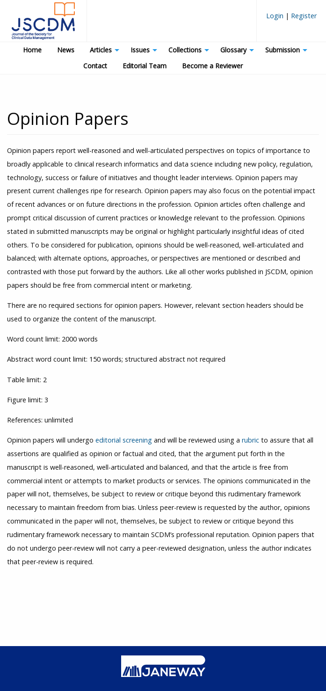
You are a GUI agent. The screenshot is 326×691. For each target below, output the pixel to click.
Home (32, 49)
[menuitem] (291, 19)
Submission (282, 49)
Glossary (233, 49)
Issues (140, 49)
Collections (185, 49)
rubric (250, 440)
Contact (95, 65)
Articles (101, 49)
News (65, 49)
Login (275, 15)
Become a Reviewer (212, 65)
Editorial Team (145, 65)
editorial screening (123, 440)
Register (303, 15)
